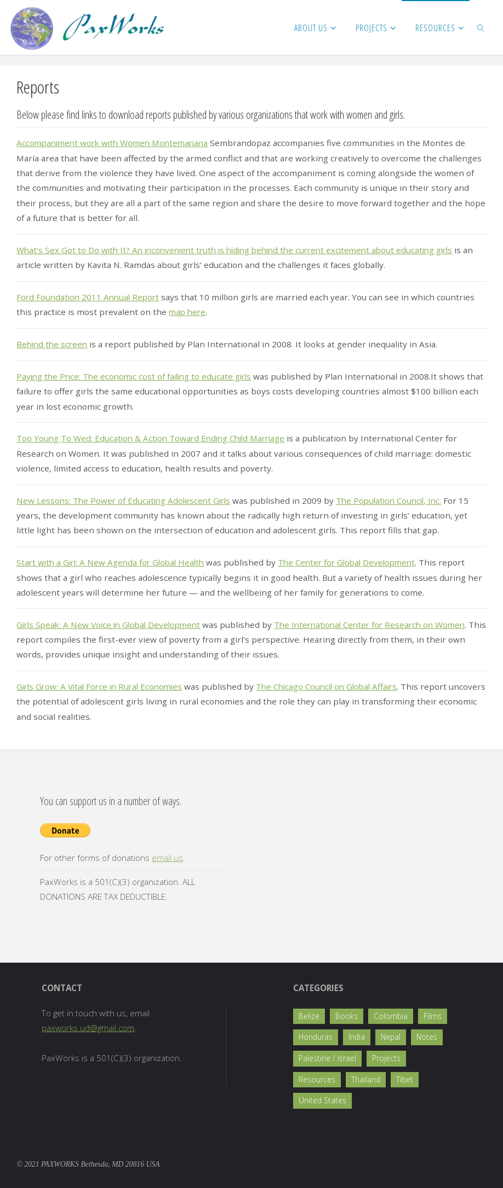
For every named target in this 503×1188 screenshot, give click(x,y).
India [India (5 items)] (356, 1037)
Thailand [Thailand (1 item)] (365, 1079)
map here (188, 311)
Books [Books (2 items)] (346, 1016)
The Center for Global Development (356, 562)
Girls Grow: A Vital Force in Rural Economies (103, 686)
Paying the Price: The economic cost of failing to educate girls (138, 376)
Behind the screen (53, 344)
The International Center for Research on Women (382, 624)
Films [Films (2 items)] (433, 1016)
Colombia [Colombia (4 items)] (391, 1016)
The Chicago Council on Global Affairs (338, 686)
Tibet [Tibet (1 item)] (404, 1079)
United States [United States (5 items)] (322, 1100)
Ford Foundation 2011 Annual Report (90, 297)
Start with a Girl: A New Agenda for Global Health (113, 562)
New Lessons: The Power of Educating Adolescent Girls (126, 500)
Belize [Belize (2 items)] (309, 1016)
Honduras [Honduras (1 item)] (316, 1037)
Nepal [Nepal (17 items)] (391, 1037)
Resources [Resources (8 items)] (317, 1079)
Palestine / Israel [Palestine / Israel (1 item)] (327, 1058)
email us (167, 857)
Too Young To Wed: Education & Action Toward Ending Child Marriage (154, 438)
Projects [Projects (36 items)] (386, 1058)
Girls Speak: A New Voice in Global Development (112, 624)
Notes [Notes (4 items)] (426, 1037)
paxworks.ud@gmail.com (88, 1027)
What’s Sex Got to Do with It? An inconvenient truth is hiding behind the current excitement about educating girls (243, 249)
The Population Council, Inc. (396, 500)
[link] (481, 27)
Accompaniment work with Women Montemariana (116, 142)
